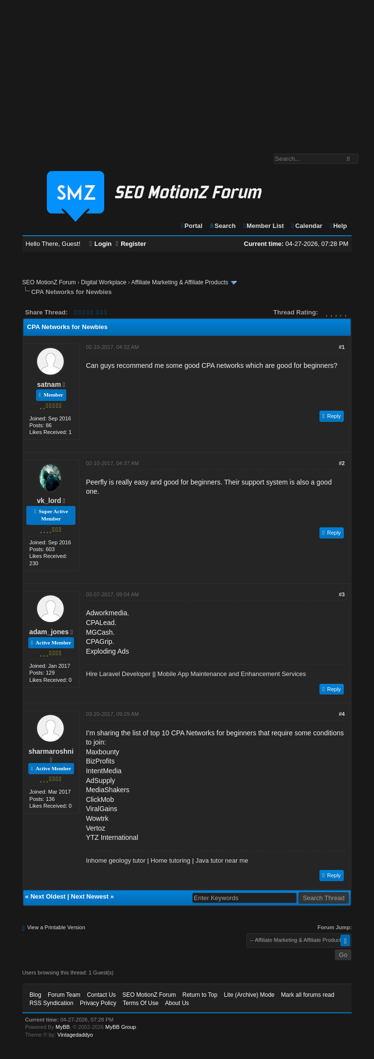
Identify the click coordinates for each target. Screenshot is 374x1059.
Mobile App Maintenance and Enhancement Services (231, 673)
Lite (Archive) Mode (249, 994)
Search (222, 225)
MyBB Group (120, 1027)
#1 (342, 347)
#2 (342, 463)
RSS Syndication (52, 1003)
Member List (263, 225)
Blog (35, 994)
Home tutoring (170, 860)
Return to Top (200, 994)
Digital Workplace (103, 282)
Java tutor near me (221, 860)
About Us (177, 1003)
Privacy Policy (98, 1003)
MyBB (63, 1027)
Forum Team (64, 994)
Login (101, 243)
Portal (191, 225)
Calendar (306, 225)
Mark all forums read (307, 994)
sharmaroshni (51, 751)
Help (338, 225)
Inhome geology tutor (115, 860)
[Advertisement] (187, 72)
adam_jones (49, 632)
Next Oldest (47, 896)
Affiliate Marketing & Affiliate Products (179, 282)
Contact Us (101, 994)
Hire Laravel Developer (118, 673)
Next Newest (90, 896)
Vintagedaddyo (75, 1035)
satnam (49, 384)
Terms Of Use (140, 1003)
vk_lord (49, 500)
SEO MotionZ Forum (49, 282)
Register (131, 243)
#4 (342, 714)
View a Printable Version (56, 927)
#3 (342, 594)
